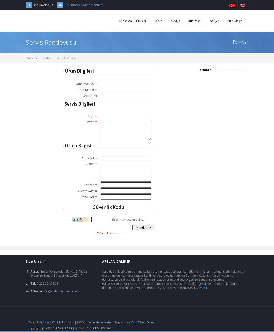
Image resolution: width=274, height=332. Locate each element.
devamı (202, 288)
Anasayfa (32, 57)
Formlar (46, 57)
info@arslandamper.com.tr (84, 5)
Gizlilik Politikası (63, 322)
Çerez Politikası (38, 322)
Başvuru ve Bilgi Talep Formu (135, 322)
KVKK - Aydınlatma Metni (94, 322)
